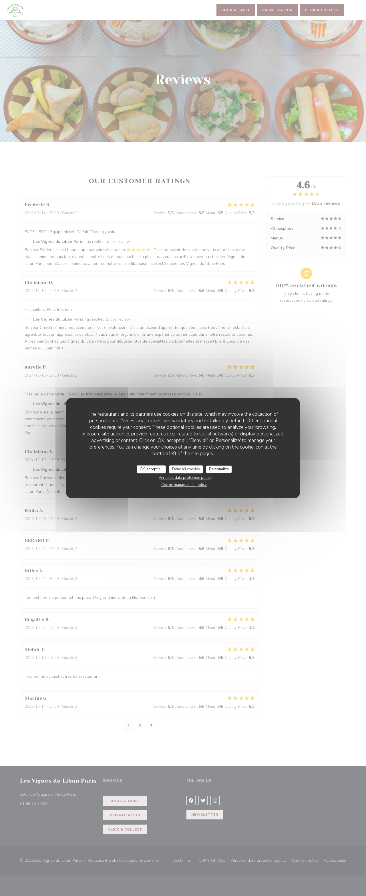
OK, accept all (151, 469)
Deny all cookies (186, 469)
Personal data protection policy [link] (185, 477)
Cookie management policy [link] (184, 484)
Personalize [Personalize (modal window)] (219, 469)
